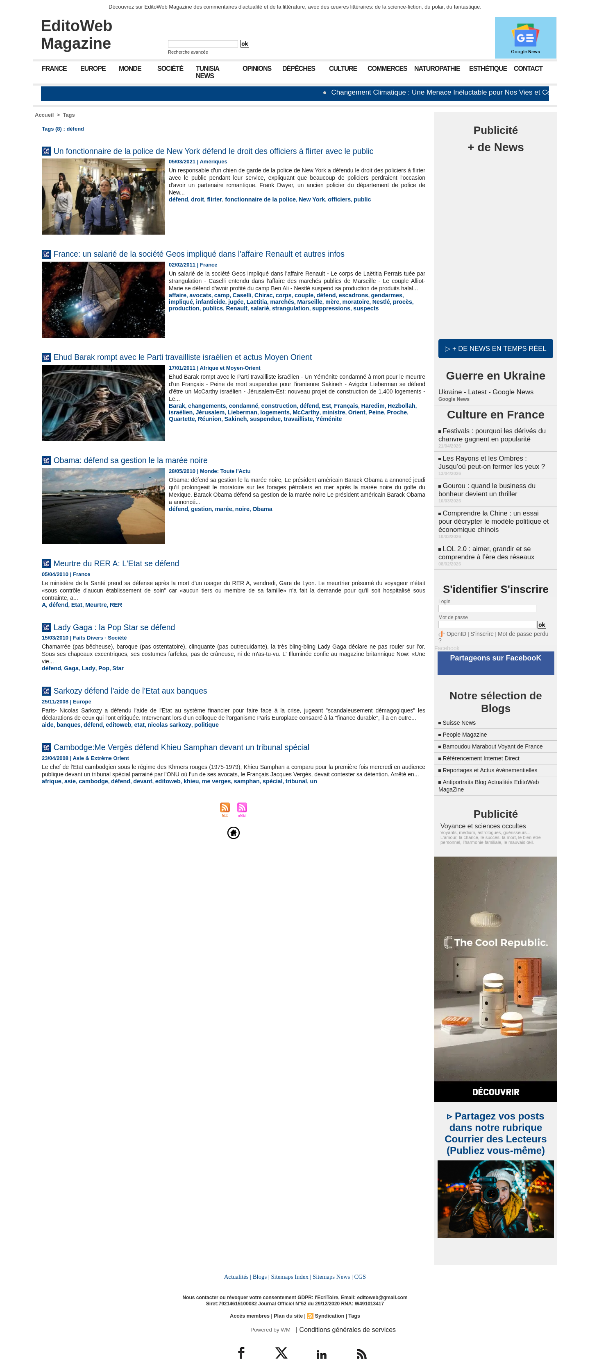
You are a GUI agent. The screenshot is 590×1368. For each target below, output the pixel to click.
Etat (74, 616)
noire (236, 521)
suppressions (265, 326)
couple (293, 314)
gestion (198, 521)
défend (177, 211)
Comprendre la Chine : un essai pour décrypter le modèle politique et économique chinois (494, 514)
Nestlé (339, 320)
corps (274, 314)
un (291, 806)
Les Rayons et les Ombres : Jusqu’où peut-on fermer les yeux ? (494, 459)
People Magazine (467, 715)
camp (218, 314)
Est (313, 417)
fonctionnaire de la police (252, 211)
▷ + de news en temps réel (495, 348)
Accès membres (251, 1303)
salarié (199, 326)
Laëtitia (224, 320)
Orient (316, 424)
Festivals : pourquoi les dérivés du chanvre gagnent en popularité (490, 433)
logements (241, 424)
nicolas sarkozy (159, 743)
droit (195, 211)
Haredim (356, 417)
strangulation (228, 326)
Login (444, 591)
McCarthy (269, 424)
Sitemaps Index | (291, 1264)
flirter (211, 211)
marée (219, 521)
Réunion (402, 424)
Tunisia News (207, 72)
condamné (237, 417)
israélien (409, 417)
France (54, 68)
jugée (205, 320)
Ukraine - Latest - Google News (484, 391)
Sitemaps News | (331, 1264)
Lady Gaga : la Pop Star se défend (129, 637)
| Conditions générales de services (340, 1316)
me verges (202, 806)
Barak (176, 417)
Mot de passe (453, 607)
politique (193, 743)
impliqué (397, 314)
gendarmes (369, 314)
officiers (324, 211)
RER (110, 616)
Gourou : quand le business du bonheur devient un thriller (485, 484)
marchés (248, 320)
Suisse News (461, 703)
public (346, 211)
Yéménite (264, 430)
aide (47, 743)
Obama (255, 521)
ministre (294, 424)
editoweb (112, 743)
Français (331, 417)
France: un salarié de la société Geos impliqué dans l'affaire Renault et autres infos (234, 265)
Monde (130, 68)
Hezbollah (382, 417)
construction (270, 417)
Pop (98, 679)
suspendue (206, 430)
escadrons (338, 314)
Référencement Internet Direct (486, 746)
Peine (334, 424)
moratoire (315, 320)
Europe (93, 68)
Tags (69, 115)
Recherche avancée (188, 52)
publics (410, 320)
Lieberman (211, 424)
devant (134, 806)
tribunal (275, 806)
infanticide (182, 320)
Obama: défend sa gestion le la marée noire (149, 471)
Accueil (44, 115)
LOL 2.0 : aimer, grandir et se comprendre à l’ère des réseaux (484, 543)
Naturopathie (437, 68)
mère (294, 320)
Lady (85, 679)
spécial (254, 806)
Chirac (255, 314)
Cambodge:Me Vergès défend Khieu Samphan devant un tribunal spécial (212, 764)
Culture (343, 68)
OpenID (455, 623)
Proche (353, 424)
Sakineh (179, 430)
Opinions (257, 68)
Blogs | (262, 1264)
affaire (177, 314)
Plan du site (288, 1303)
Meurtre (92, 616)
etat (131, 743)
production (384, 320)
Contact (528, 68)
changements (203, 417)
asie (68, 806)
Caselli (236, 314)
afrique (50, 806)
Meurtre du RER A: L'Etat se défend (132, 574)
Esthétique (488, 68)
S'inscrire (477, 623)
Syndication (328, 1303)
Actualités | (239, 1264)
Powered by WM (269, 1316)
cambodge (89, 806)
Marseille (273, 320)
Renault (178, 326)
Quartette (377, 424)
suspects (297, 326)
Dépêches (298, 68)
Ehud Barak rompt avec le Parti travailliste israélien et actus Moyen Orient (214, 368)
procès (359, 320)
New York (299, 211)
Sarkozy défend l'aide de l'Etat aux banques (149, 701)
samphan (230, 806)
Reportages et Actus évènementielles (496, 758)
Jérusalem (182, 424)
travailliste (236, 430)
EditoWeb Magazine (77, 34)
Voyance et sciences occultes (477, 814)
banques (66, 743)
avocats (197, 314)
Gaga (69, 679)
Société (170, 68)
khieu (179, 806)
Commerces (387, 68)
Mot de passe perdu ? (515, 623)
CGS (358, 1264)
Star (112, 679)
